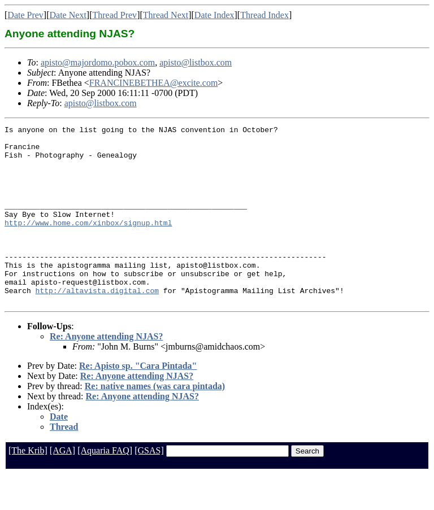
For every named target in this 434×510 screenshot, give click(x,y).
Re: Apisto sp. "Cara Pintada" (138, 401)
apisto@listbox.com (195, 62)
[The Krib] (27, 486)
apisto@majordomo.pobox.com (98, 62)
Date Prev (25, 15)
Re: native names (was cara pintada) (155, 421)
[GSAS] (149, 486)
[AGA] (62, 486)
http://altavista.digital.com (97, 324)
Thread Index (264, 15)
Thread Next (165, 15)
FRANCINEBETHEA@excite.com (153, 83)
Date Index (214, 15)
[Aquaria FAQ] (104, 486)
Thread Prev (114, 15)
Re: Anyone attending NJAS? (106, 372)
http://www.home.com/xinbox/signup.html (88, 243)
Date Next (68, 15)
